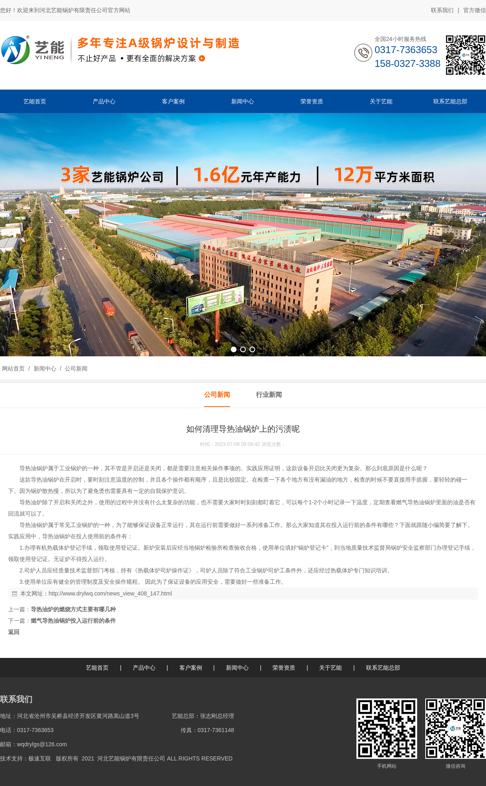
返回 (13, 632)
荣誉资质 (284, 667)
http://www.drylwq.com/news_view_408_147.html (110, 593)
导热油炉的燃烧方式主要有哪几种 (73, 609)
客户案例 (190, 667)
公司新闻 (75, 368)
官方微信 (474, 10)
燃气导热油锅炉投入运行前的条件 (73, 620)
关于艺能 (330, 667)
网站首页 (13, 368)
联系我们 (442, 10)
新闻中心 (45, 368)
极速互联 (39, 758)
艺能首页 (97, 667)
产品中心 (144, 667)
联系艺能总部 (383, 667)
